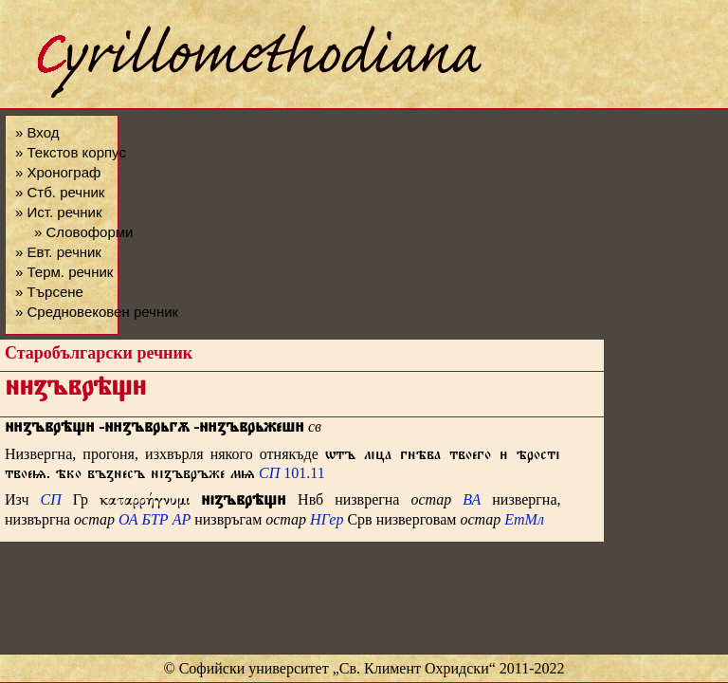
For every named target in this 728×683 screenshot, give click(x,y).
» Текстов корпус (70, 152)
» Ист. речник (58, 212)
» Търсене (49, 292)
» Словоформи (83, 232)
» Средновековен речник (96, 312)
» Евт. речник (58, 252)
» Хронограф (57, 172)
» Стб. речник (59, 192)
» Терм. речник (64, 272)
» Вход (37, 132)
